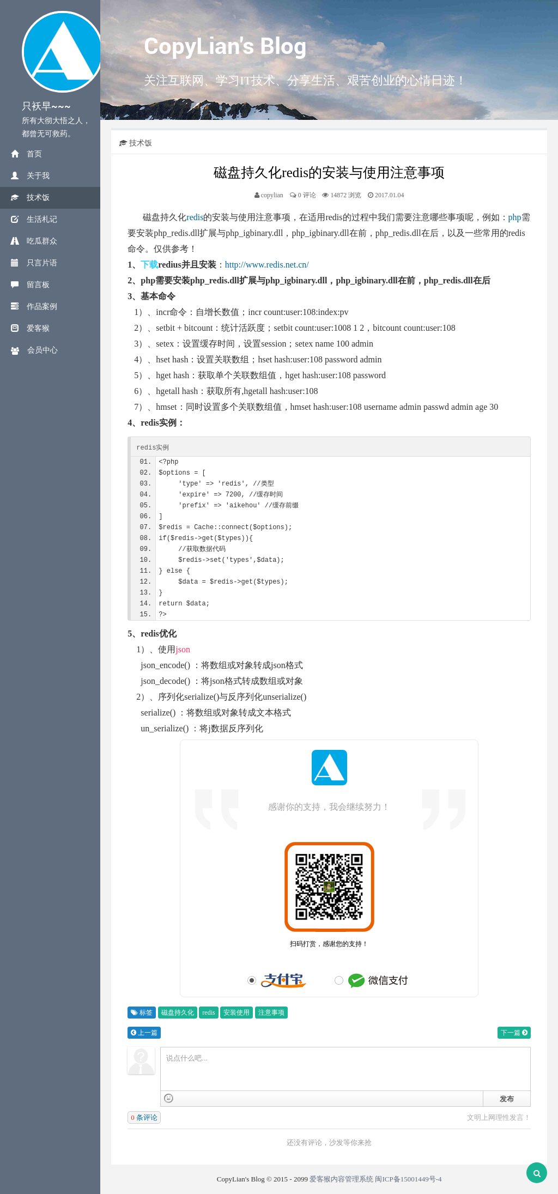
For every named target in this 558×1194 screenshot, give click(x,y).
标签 (142, 1012)
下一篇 (514, 1033)
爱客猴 (30, 328)
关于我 (30, 176)
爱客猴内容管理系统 (341, 1179)
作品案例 (34, 306)
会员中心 (34, 350)
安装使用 (236, 1012)
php (514, 217)
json (182, 649)
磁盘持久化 (177, 1012)
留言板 (30, 285)
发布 (507, 1099)
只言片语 (34, 263)
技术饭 (30, 197)
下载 (149, 264)
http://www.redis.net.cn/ (267, 264)
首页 (26, 154)
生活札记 (34, 219)
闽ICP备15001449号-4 (408, 1179)
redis (194, 217)
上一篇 (144, 1033)
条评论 (144, 1117)
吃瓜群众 (34, 241)
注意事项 (271, 1012)
